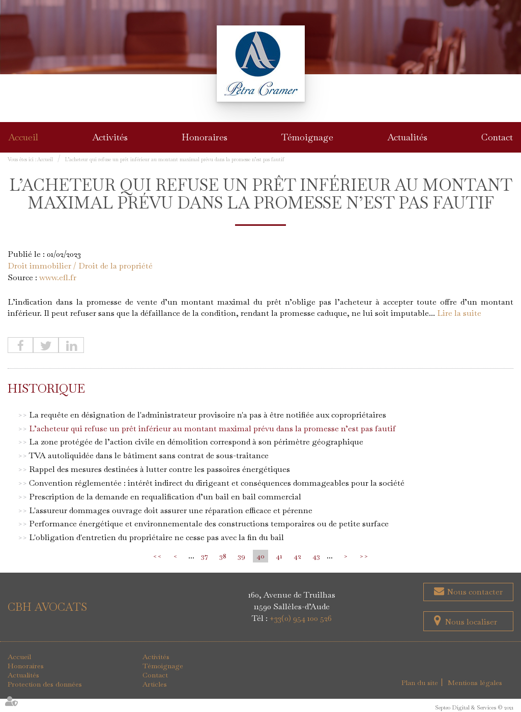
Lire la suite (459, 313)
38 (222, 555)
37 (204, 555)
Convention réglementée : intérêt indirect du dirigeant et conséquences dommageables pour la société (216, 483)
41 (279, 555)
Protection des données (45, 684)
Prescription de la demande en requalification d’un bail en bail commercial (165, 496)
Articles (154, 684)
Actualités (407, 137)
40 (260, 555)
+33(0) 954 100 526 (301, 618)
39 (241, 555)
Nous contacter (474, 591)
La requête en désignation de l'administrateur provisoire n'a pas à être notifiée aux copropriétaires (207, 414)
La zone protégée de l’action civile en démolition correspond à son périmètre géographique (196, 441)
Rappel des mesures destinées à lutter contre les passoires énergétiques (159, 469)
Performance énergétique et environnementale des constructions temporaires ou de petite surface (209, 523)
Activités (110, 137)
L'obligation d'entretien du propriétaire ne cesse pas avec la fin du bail (156, 537)
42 (297, 555)
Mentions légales (475, 682)
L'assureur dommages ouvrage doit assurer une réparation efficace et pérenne (170, 510)
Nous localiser (471, 621)
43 (316, 555)
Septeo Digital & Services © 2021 (474, 707)
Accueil (23, 137)
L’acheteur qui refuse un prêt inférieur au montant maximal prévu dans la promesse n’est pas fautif (174, 159)
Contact (497, 137)
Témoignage (307, 137)
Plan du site (419, 682)
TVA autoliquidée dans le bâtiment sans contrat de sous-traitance (149, 455)
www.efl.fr (57, 277)
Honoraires (204, 137)
